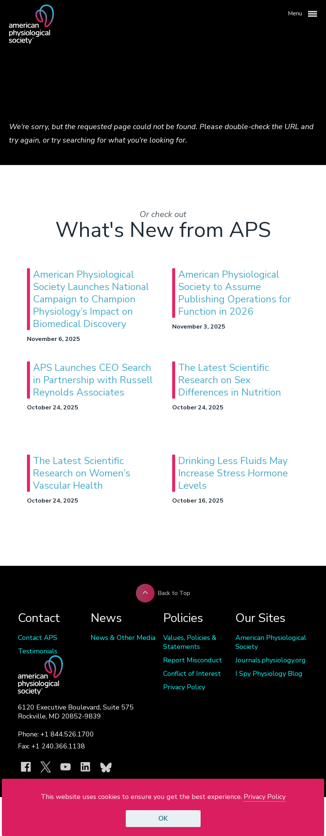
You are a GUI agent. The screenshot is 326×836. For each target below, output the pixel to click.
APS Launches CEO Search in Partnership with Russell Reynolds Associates (93, 380)
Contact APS (37, 637)
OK (163, 818)
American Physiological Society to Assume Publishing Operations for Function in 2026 (234, 293)
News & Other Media (123, 637)
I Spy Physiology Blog (268, 673)
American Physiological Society (270, 642)
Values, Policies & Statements (190, 642)
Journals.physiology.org (270, 660)
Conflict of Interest (192, 673)
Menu (302, 13)
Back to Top (163, 593)
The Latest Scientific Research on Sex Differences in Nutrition (229, 380)
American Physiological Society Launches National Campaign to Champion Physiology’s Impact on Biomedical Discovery (91, 299)
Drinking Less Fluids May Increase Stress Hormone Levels (233, 473)
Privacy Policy (184, 687)
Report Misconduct (192, 660)
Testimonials (37, 651)
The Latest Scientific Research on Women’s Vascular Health (81, 473)
